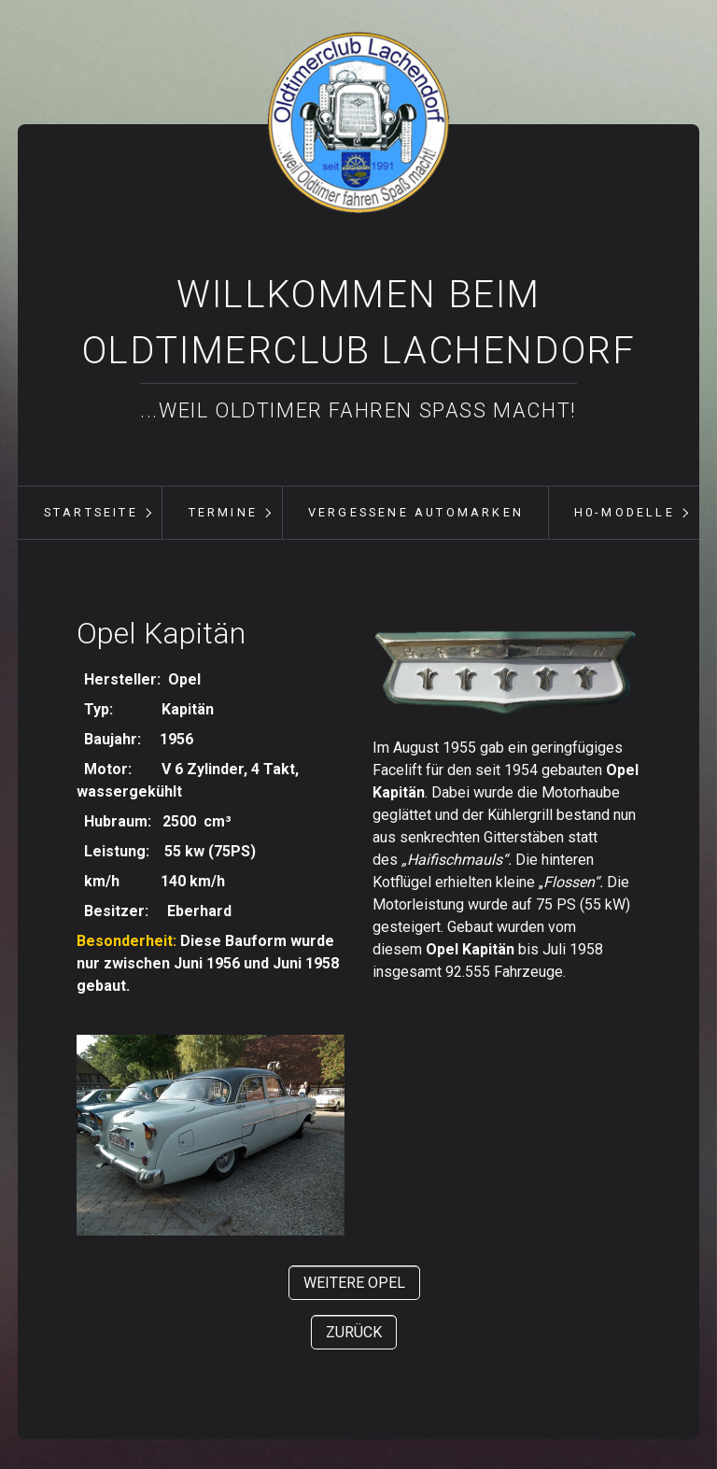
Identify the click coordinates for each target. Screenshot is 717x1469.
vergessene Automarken (416, 512)
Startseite (91, 512)
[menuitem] (90, 513)
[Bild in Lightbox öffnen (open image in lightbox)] (506, 673)
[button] (354, 1282)
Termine (223, 512)
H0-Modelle (624, 512)
